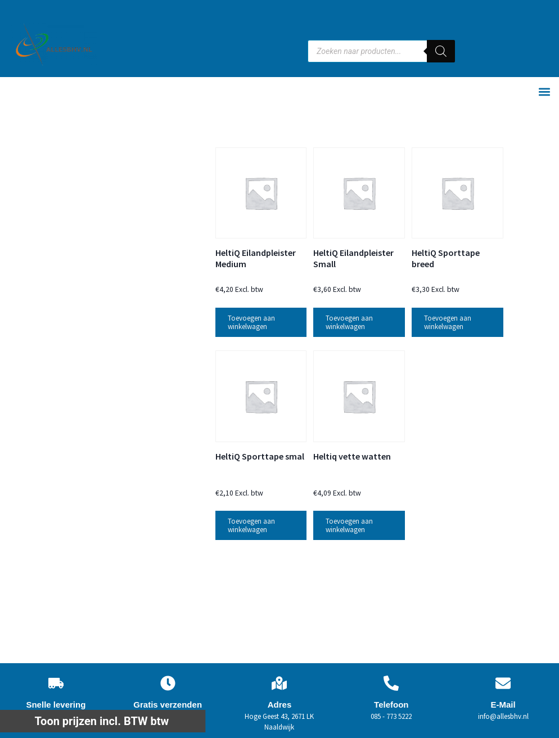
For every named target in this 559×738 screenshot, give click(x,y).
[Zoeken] (441, 51)
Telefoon (391, 704)
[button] (544, 92)
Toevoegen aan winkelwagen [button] (251, 322)
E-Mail (502, 704)
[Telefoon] (391, 683)
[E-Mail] (503, 683)
